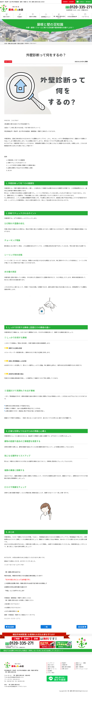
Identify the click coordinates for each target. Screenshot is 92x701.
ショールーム (85, 15)
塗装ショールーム (52, 669)
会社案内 (50, 671)
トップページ (51, 663)
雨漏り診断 (78, 665)
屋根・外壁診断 (79, 667)
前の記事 (81, 627)
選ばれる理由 (32, 15)
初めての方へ (6, 15)
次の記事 (11, 627)
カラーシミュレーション (82, 669)
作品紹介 (19, 15)
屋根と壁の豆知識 (66, 667)
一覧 (46, 627)
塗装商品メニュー (46, 15)
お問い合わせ (65, 669)
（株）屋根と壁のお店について (59, 16)
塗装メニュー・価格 (81, 663)
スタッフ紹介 (51, 672)
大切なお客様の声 (72, 15)
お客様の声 (64, 665)
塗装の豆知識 (8, 61)
